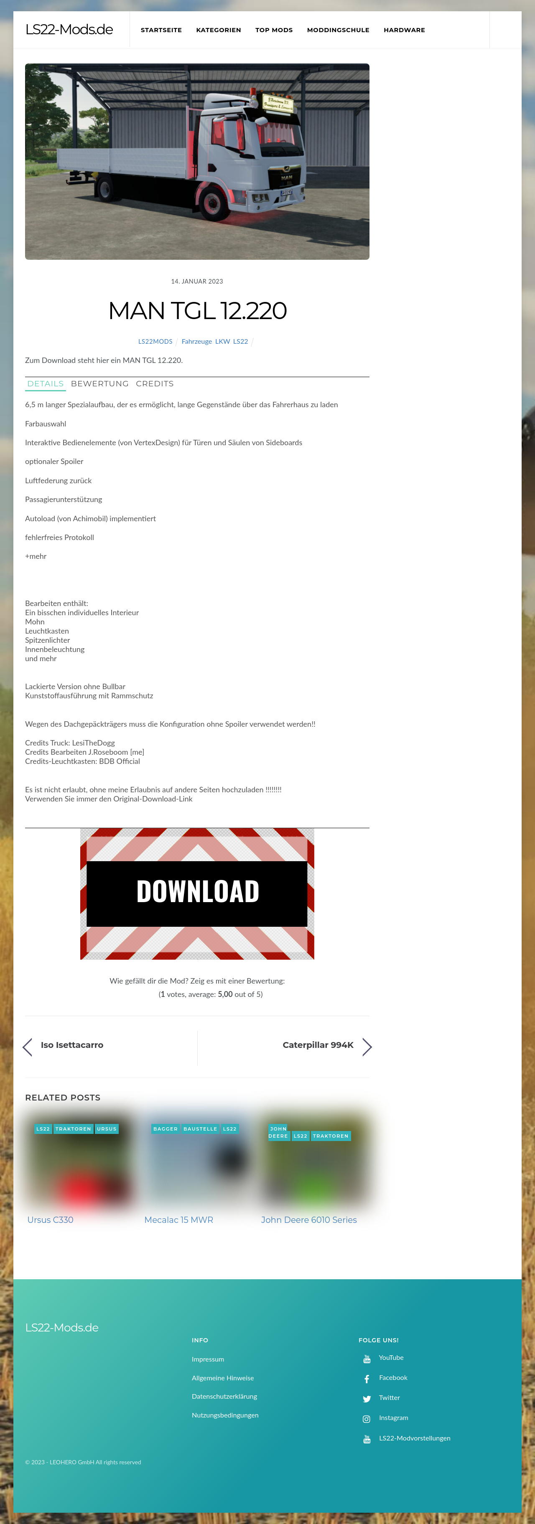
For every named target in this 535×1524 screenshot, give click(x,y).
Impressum (208, 1359)
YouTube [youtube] (381, 1357)
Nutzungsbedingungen (225, 1415)
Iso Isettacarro (72, 1045)
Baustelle (200, 1129)
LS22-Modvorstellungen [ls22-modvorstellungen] (405, 1438)
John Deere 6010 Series (309, 1220)
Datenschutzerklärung (224, 1396)
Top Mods (274, 30)
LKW (222, 341)
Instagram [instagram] (383, 1417)
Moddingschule (338, 30)
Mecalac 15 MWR (178, 1220)
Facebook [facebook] (383, 1377)
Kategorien (218, 30)
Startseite (161, 30)
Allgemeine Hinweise (223, 1378)
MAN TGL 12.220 (197, 310)
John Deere (278, 1132)
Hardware (404, 30)
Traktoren (74, 1129)
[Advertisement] (452, 202)
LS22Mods (155, 341)
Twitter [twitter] (379, 1397)
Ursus (107, 1129)
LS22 (240, 341)
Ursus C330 (50, 1220)
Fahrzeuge (197, 341)
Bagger (165, 1129)
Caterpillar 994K (318, 1045)
